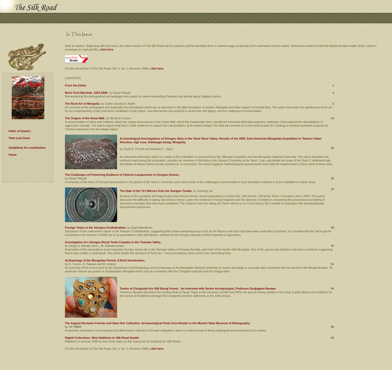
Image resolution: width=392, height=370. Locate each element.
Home (13, 154)
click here (106, 49)
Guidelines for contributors (27, 147)
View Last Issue (19, 138)
